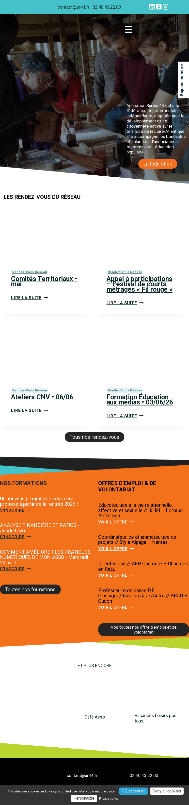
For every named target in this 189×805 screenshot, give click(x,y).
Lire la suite (29, 297)
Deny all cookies (167, 791)
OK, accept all (133, 791)
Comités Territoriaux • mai (44, 281)
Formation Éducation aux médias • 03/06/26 (140, 400)
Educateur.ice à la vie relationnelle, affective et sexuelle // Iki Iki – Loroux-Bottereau (140, 510)
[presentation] (47, 233)
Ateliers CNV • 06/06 (42, 397)
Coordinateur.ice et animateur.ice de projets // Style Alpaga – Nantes (137, 540)
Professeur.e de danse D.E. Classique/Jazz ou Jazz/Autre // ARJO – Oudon (143, 596)
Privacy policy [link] (108, 798)
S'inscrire (15, 510)
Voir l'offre (116, 522)
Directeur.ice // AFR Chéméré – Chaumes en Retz (143, 566)
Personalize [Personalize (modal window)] (84, 798)
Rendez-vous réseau (29, 272)
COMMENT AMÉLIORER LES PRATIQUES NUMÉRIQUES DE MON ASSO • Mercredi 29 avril (45, 557)
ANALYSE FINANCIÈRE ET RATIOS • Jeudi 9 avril (39, 528)
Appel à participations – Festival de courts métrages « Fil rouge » (140, 284)
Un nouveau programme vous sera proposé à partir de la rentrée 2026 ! (39, 501)
